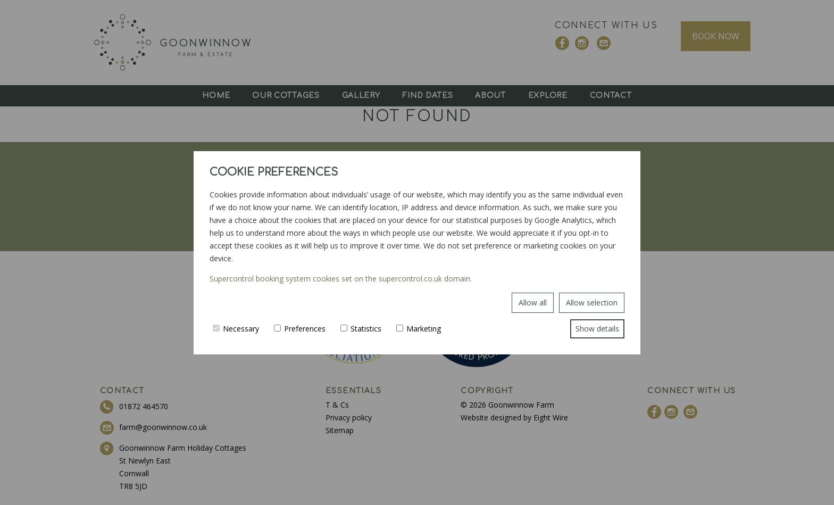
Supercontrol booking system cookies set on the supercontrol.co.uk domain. (341, 279)
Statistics (360, 329)
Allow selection (592, 302)
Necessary (236, 329)
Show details (597, 329)
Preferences (300, 329)
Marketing (418, 329)
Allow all (533, 302)
